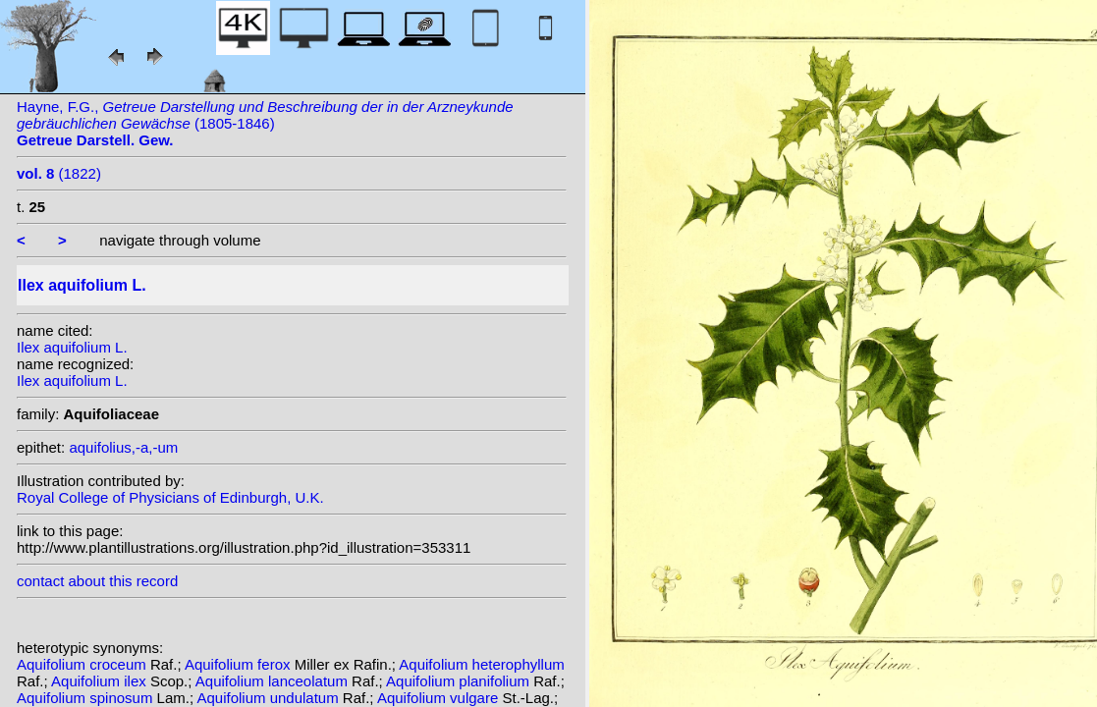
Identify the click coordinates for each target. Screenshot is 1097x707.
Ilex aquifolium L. (72, 347)
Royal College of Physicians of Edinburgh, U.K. (170, 497)
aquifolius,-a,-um (123, 447)
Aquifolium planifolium (459, 681)
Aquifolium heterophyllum (481, 664)
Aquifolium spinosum (87, 697)
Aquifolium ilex (100, 681)
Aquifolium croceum (83, 664)
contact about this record (97, 580)
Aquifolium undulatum (269, 697)
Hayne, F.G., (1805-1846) (265, 123)
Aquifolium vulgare (440, 697)
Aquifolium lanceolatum (273, 681)
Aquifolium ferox (240, 664)
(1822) (59, 173)
